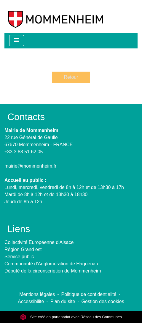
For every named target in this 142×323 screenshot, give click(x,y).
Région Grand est (23, 249)
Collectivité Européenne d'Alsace (39, 242)
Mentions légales (37, 294)
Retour (71, 77)
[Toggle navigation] (16, 40)
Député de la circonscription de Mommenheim (52, 270)
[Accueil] (55, 16)
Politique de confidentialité (89, 294)
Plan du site (62, 301)
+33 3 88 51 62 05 (23, 151)
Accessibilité (31, 301)
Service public (19, 256)
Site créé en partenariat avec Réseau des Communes (71, 317)
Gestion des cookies (103, 301)
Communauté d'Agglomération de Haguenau (51, 263)
